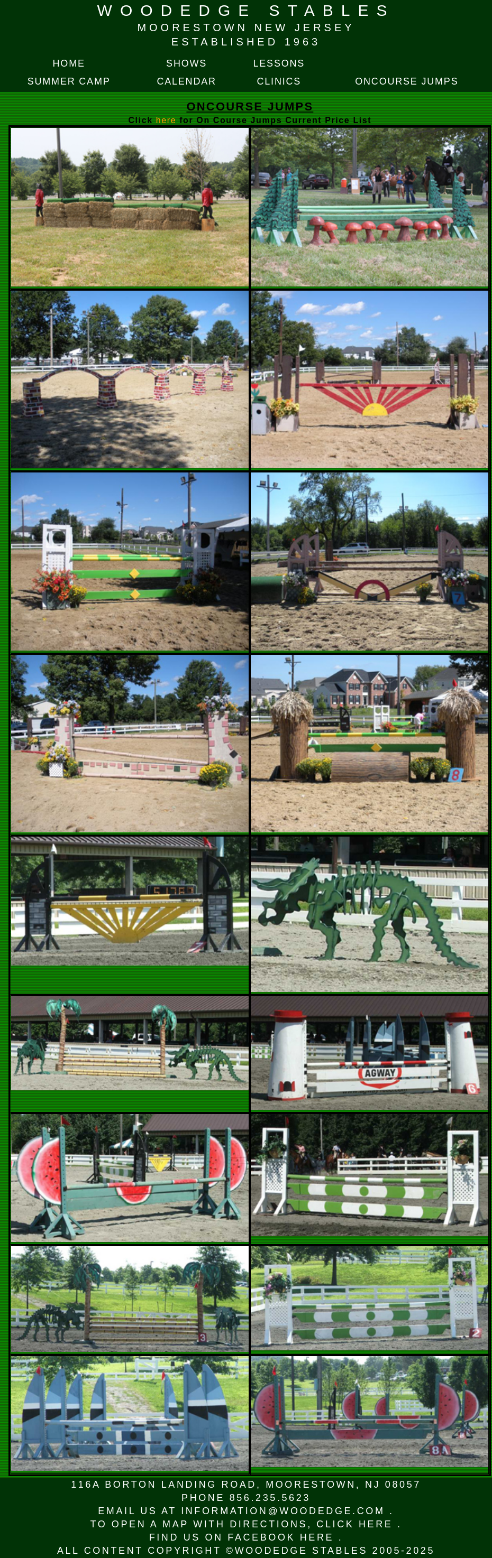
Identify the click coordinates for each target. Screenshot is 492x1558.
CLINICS (279, 81)
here (167, 120)
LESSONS (279, 63)
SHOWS (186, 63)
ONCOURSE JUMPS (406, 81)
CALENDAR (186, 81)
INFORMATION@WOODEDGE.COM (285, 1511)
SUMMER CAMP (69, 81)
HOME (69, 63)
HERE (378, 1524)
